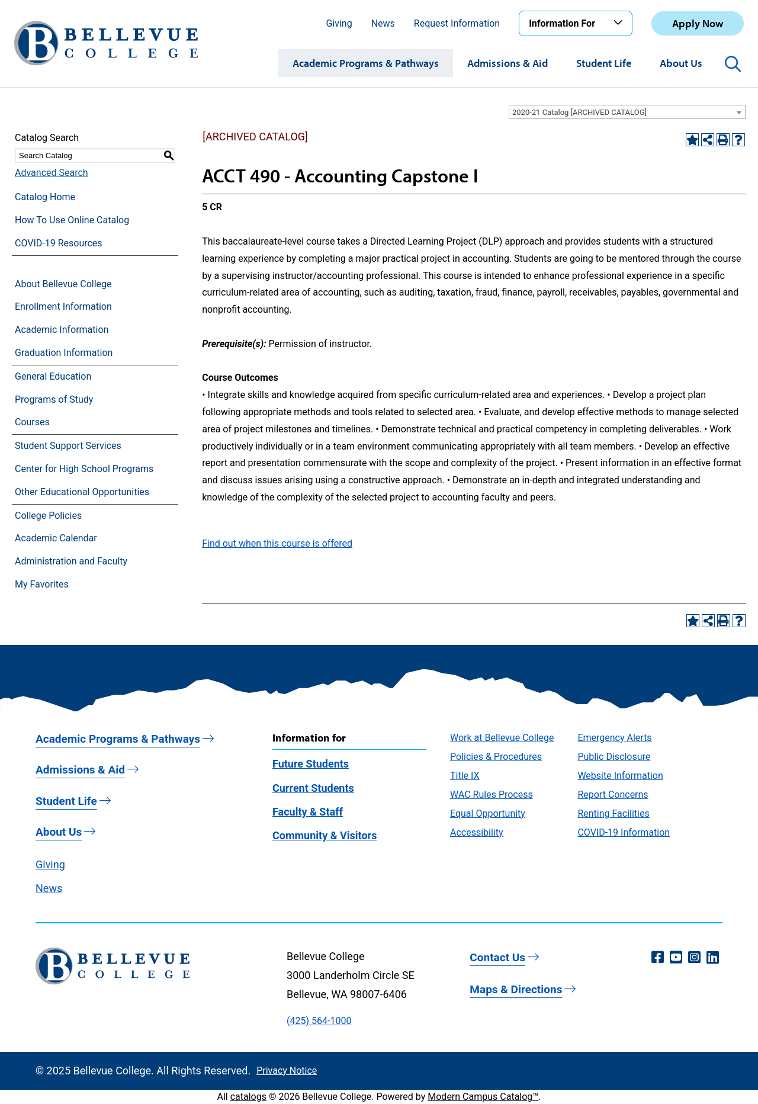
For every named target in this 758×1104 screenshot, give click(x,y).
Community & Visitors (324, 835)
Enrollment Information (63, 306)
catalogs (248, 1096)
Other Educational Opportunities (82, 492)
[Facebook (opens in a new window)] (657, 957)
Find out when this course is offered (277, 543)
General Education (53, 376)
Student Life (603, 63)
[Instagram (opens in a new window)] (694, 957)
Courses (32, 422)
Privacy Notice (286, 1070)
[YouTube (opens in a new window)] (676, 957)
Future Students (310, 764)
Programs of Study (54, 399)
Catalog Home (45, 197)
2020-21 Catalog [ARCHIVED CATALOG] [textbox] (579, 112)
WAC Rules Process (491, 794)
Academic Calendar (56, 538)
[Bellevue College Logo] (106, 43)
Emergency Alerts (614, 737)
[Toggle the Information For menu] (620, 23)
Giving (339, 23)
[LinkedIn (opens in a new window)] (712, 957)
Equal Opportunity (487, 813)
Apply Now (697, 23)
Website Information (620, 775)
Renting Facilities (613, 813)
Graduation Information (64, 352)
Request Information (457, 23)
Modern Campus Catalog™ (483, 1096)
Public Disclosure (613, 756)
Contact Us (497, 957)
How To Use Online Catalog (72, 220)
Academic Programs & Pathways (366, 63)
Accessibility (476, 832)
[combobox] (627, 112)
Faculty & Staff (307, 811)
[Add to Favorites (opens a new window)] (692, 139)
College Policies (48, 515)
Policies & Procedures (496, 756)
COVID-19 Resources (58, 243)
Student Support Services (68, 445)
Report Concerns (612, 794)
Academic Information (61, 329)
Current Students (313, 788)
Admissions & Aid (507, 63)
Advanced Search (51, 172)
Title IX (465, 775)
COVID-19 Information (623, 832)
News (383, 23)
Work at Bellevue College (502, 737)
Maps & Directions (516, 989)
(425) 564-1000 (319, 1020)
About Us (681, 63)
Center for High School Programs (84, 468)
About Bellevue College (63, 284)
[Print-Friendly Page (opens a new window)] (723, 139)
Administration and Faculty (71, 561)
